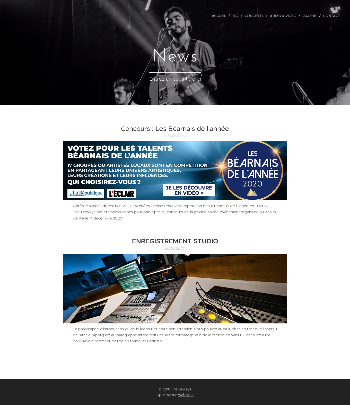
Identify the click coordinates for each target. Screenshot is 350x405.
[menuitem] (220, 16)
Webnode (186, 395)
